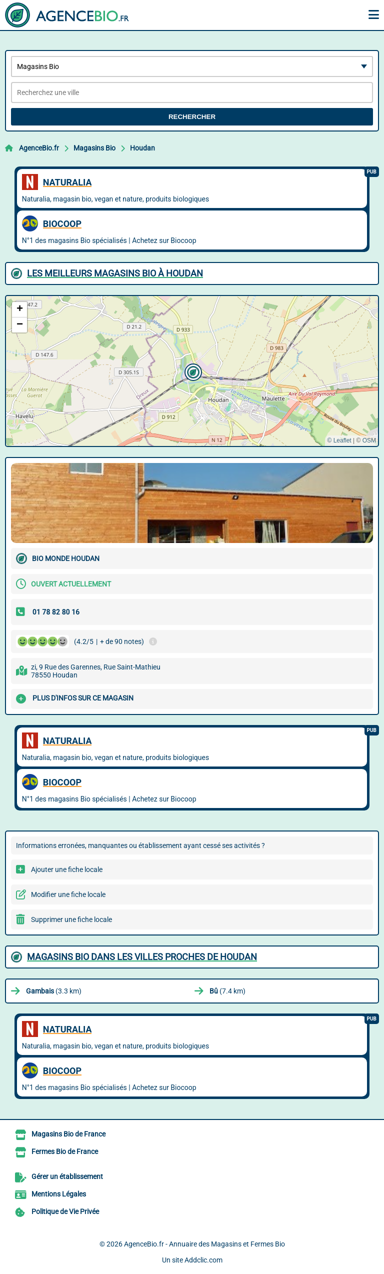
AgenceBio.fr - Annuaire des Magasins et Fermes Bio (204, 1244)
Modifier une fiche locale (68, 894)
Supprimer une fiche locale (71, 920)
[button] (192, 371)
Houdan (142, 148)
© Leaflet (339, 440)
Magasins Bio (95, 148)
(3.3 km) (54, 991)
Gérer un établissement (67, 1176)
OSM (369, 440)
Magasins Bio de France (69, 1134)
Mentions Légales (59, 1194)
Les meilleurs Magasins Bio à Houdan (115, 273)
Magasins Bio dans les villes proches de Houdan (142, 957)
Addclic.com (203, 1260)
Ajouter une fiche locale (66, 870)
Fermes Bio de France (65, 1152)
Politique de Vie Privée (65, 1212)
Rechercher (192, 116)
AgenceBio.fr (39, 148)
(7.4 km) (228, 991)
